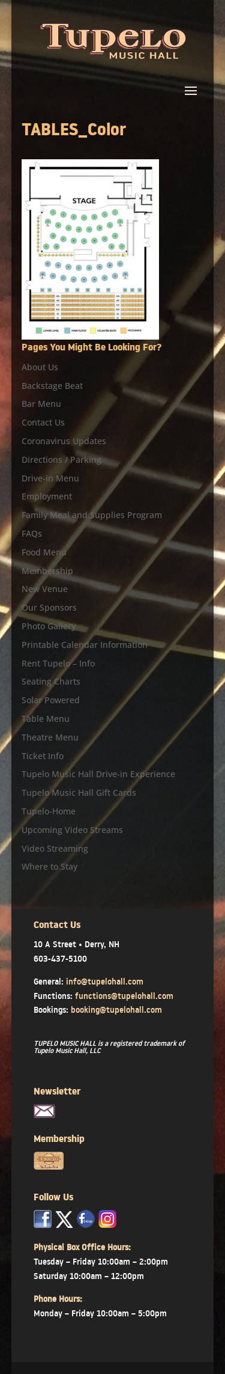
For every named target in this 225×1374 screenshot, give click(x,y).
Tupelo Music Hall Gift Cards (79, 792)
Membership (47, 570)
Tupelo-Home (49, 811)
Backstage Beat (52, 385)
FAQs (32, 533)
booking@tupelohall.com (116, 1010)
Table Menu (46, 718)
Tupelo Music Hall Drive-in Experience (98, 774)
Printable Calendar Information (85, 644)
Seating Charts (51, 681)
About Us (40, 367)
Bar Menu (41, 403)
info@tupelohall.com (104, 982)
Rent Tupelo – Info (58, 663)
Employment (47, 496)
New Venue (45, 588)
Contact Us (43, 422)
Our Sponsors (49, 607)
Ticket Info (43, 756)
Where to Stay (49, 866)
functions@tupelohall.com (124, 996)
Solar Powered (51, 700)
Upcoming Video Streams (72, 829)
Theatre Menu (50, 737)
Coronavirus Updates (64, 441)
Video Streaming (55, 848)
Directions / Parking (61, 459)
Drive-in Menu (50, 478)
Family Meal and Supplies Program (92, 515)
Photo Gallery (49, 626)
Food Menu (44, 552)
